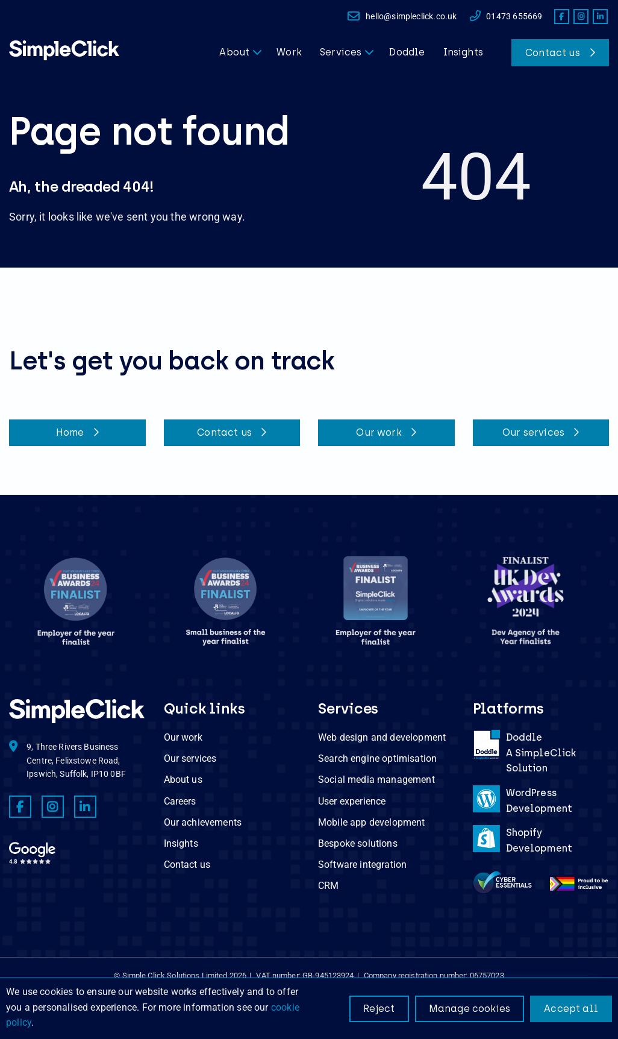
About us (183, 779)
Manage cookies (470, 1008)
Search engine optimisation (377, 758)
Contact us (552, 52)
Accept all (571, 1008)
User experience (351, 801)
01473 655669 (506, 16)
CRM (328, 885)
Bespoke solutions (358, 843)
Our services (540, 432)
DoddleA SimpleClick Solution (541, 753)
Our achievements (203, 822)
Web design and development (382, 737)
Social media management (376, 779)
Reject (379, 1008)
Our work (386, 432)
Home (77, 432)
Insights (181, 843)
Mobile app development (371, 822)
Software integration (362, 864)
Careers (180, 801)
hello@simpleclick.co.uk (401, 16)
